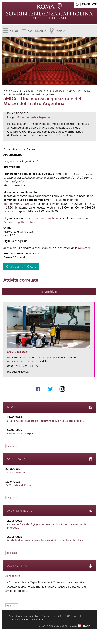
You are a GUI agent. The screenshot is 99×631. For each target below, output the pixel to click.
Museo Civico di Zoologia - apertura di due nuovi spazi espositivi (46, 420)
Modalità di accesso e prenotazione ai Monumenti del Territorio (45, 540)
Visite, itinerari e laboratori (51, 90)
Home (6, 90)
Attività (17, 90)
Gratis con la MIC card (21, 266)
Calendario (37, 30)
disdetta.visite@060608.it (19, 203)
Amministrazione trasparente (26, 619)
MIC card (84, 248)
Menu (14, 30)
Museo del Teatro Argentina (33, 117)
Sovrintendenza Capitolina (42, 218)
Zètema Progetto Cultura (19, 222)
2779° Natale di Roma (18, 485)
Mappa (60, 30)
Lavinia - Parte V (15, 472)
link (92, 373)
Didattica (29, 90)
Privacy (86, 625)
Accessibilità (12, 575)
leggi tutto (11, 446)
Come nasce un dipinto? (22, 433)
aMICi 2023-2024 (18, 352)
